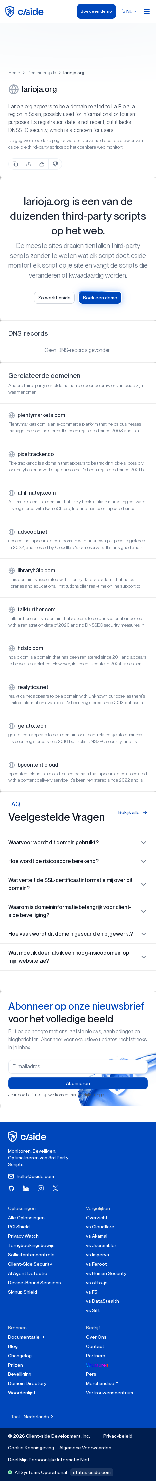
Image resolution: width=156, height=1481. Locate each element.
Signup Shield (22, 1292)
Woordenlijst (22, 1392)
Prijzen (15, 1365)
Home (14, 72)
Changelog (20, 1355)
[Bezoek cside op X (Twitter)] (55, 1188)
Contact (95, 1346)
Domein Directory (27, 1383)
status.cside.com (92, 1472)
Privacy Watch (23, 1236)
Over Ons (96, 1337)
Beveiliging (19, 1374)
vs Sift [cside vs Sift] (93, 1310)
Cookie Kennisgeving (31, 1447)
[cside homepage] (28, 1136)
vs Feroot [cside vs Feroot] (96, 1264)
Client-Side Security (30, 1264)
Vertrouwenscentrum (112, 1392)
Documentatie (26, 1337)
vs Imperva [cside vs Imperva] (97, 1254)
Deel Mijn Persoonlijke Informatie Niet (49, 1459)
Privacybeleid (117, 1436)
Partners (95, 1355)
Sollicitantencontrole (31, 1254)
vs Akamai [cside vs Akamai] (96, 1236)
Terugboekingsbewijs (31, 1245)
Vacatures (97, 1365)
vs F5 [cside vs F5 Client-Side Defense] (91, 1292)
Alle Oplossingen (26, 1217)
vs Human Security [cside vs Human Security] (106, 1273)
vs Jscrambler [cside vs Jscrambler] (101, 1245)
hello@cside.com (31, 1176)
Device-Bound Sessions (34, 1282)
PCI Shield (19, 1226)
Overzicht (97, 1217)
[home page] (25, 11)
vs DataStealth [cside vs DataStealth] (102, 1301)
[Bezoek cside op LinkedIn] (26, 1188)
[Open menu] (147, 11)
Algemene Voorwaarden (85, 1447)
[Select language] (129, 11)
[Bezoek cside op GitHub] (11, 1188)
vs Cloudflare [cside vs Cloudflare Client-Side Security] (100, 1226)
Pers (91, 1374)
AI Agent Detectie (27, 1273)
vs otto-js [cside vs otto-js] (97, 1282)
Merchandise (102, 1383)
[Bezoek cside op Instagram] (40, 1188)
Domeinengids (41, 72)
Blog (13, 1346)
